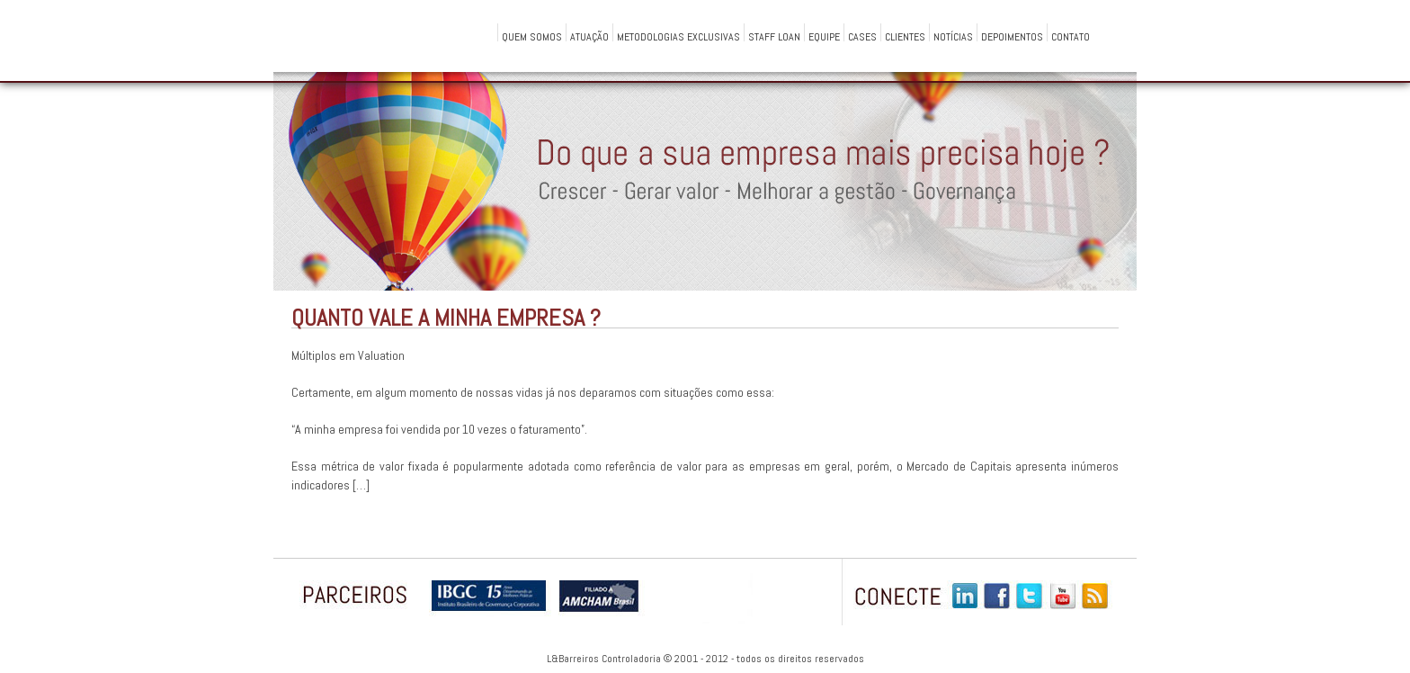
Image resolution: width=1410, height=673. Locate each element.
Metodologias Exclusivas (678, 35)
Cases (862, 35)
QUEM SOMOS (532, 35)
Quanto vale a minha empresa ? (446, 318)
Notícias (953, 35)
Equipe (824, 35)
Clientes (905, 35)
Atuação (589, 35)
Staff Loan (774, 35)
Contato (1070, 35)
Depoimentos (1012, 35)
